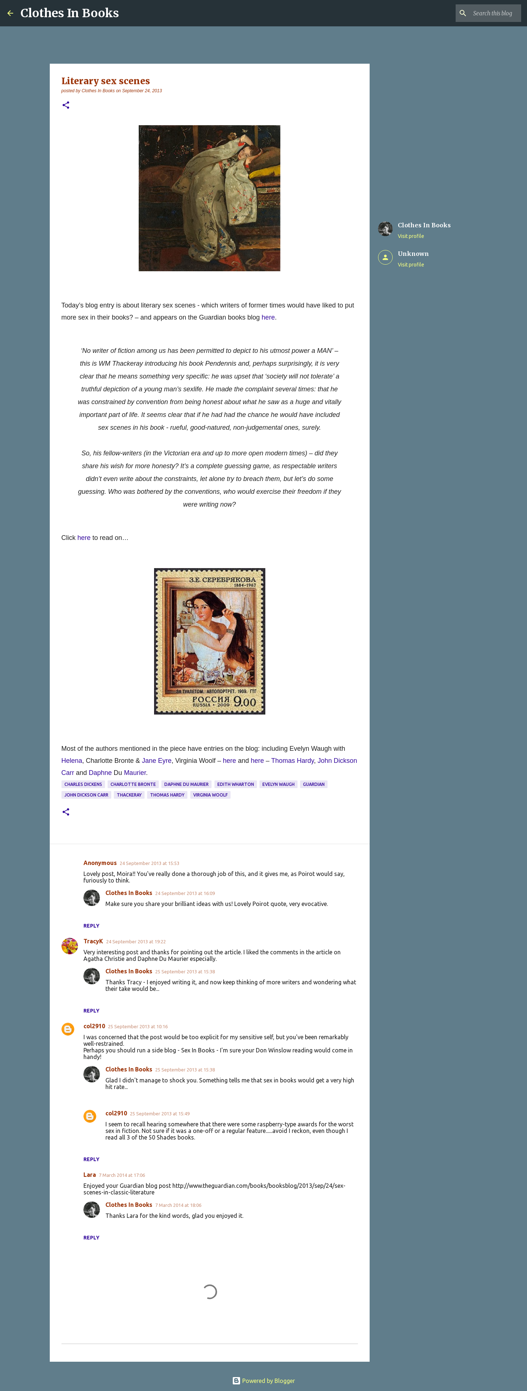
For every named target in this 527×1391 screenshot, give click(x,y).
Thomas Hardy (167, 795)
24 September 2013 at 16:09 (185, 893)
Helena (71, 760)
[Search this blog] (482, 13)
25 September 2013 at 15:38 (185, 971)
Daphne (100, 772)
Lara (89, 1174)
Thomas (283, 760)
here (268, 317)
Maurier (135, 772)
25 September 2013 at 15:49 (160, 1113)
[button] (65, 106)
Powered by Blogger (263, 1380)
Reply (91, 926)
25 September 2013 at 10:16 (138, 1026)
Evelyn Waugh (278, 784)
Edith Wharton (235, 784)
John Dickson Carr (86, 795)
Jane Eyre (157, 760)
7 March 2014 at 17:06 (122, 1175)
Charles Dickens (83, 784)
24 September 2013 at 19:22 (136, 941)
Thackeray (129, 795)
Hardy (305, 760)
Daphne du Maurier (186, 784)
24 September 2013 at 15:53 (149, 863)
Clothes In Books (69, 13)
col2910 (94, 1026)
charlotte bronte (133, 784)
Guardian (314, 784)
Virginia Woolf (210, 795)
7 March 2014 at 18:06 (178, 1205)
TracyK (93, 941)
